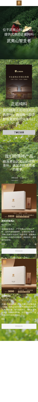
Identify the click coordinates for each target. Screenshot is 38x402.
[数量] (30, 245)
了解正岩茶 (19, 134)
